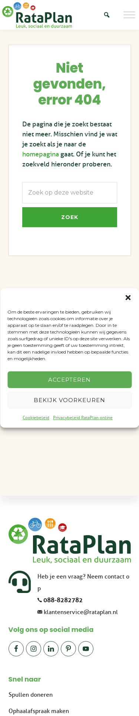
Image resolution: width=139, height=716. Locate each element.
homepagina (40, 154)
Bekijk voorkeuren (69, 400)
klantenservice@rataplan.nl (81, 612)
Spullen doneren (31, 695)
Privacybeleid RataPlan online (83, 418)
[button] (128, 297)
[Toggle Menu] (129, 14)
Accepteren (69, 379)
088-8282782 (63, 600)
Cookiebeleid (36, 418)
